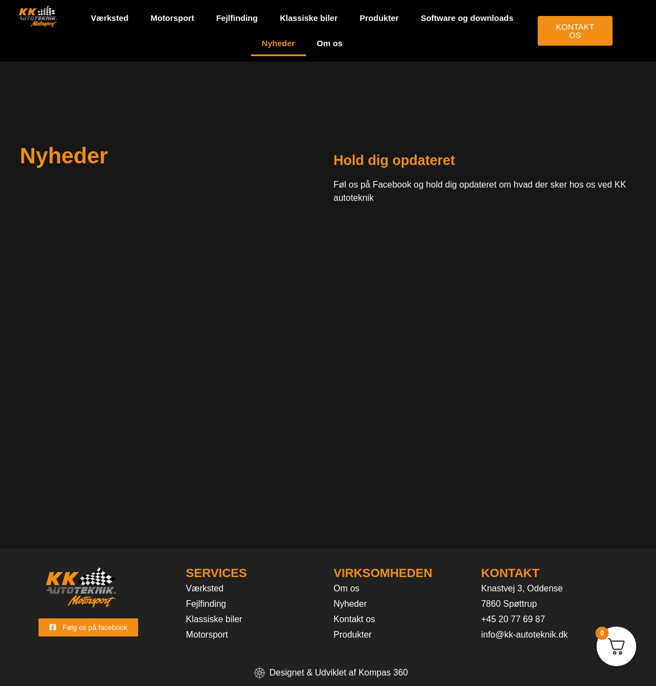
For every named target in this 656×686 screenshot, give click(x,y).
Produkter (379, 18)
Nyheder (278, 43)
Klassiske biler (308, 18)
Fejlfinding (237, 18)
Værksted (109, 18)
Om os (330, 43)
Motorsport (172, 18)
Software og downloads (466, 18)
